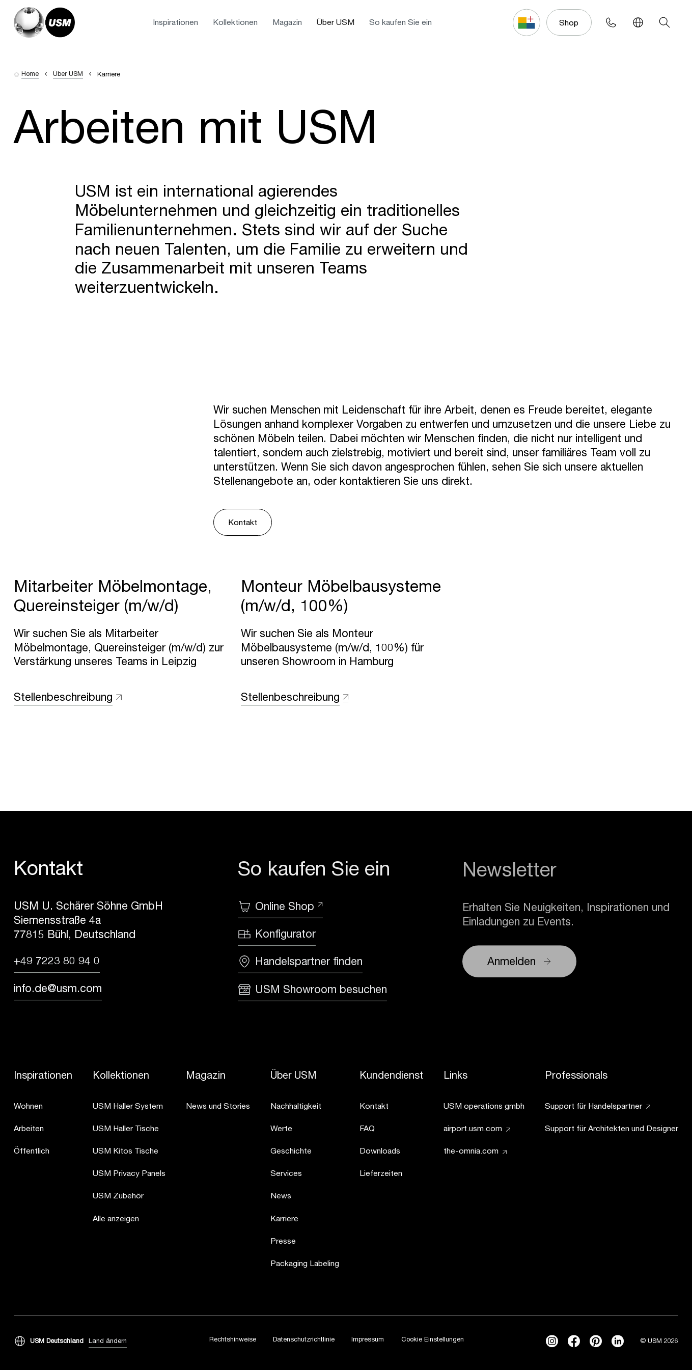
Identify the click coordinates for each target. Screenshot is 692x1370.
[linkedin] (618, 1341)
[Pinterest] (596, 1341)
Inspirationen (175, 21)
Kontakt (242, 522)
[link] (43, 1107)
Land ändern (108, 1341)
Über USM (335, 21)
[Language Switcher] (637, 22)
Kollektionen (235, 21)
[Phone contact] (611, 22)
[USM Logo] (44, 22)
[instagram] (552, 1341)
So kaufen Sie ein (400, 21)
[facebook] (574, 1341)
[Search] (664, 22)
